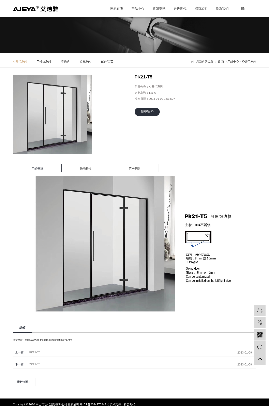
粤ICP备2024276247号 (94, 404)
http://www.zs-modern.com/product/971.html (49, 340)
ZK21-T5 (34, 364)
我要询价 (147, 112)
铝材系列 (85, 61)
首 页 (221, 61)
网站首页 (116, 8)
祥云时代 (129, 404)
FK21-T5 (34, 352)
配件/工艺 (107, 61)
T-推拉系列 (44, 61)
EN (243, 8)
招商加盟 (201, 8)
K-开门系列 (20, 61)
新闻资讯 (158, 8)
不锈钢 (65, 61)
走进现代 (180, 8)
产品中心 (137, 8)
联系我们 (222, 8)
